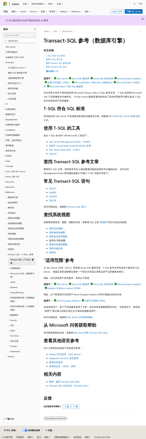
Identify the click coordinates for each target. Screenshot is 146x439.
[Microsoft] (5, 4)
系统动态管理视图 (58, 236)
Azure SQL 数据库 (80, 78)
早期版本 (20, 437)
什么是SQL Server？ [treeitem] (17, 67)
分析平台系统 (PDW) (95, 300)
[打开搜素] (134, 3)
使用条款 (77, 437)
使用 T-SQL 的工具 (54, 59)
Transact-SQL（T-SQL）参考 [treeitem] (22, 261)
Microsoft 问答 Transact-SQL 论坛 (91, 332)
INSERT (52, 192)
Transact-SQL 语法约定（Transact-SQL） (69, 385)
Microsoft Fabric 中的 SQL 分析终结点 (93, 82)
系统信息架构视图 (58, 244)
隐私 (46, 437)
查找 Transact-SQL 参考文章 (58, 63)
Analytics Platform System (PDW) (63, 288)
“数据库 (103, 222)
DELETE (52, 200)
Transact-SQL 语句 (76, 206)
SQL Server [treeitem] (11, 46)
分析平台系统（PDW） (59, 82)
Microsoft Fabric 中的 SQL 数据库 (66, 86)
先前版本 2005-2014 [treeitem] (15, 57)
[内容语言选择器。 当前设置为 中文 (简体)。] (10, 430)
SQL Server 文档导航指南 (79, 317)
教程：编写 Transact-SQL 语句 (64, 381)
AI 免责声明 (7, 437)
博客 (30, 437)
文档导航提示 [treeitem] (12, 52)
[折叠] (35, 29)
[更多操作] (139, 31)
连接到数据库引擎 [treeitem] (16, 78)
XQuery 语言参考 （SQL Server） (65, 354)
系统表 (52, 252)
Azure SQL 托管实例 (103, 78)
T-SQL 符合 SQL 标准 (55, 55)
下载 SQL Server (133, 11)
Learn (46, 31)
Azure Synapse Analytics (129, 78)
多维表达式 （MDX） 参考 (62, 366)
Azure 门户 (117, 11)
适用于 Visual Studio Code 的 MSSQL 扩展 (70, 145)
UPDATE (53, 196)
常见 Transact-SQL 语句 (56, 66)
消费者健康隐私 (61, 437)
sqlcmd (52, 153)
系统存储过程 (56, 248)
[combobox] (19, 35)
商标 (87, 437)
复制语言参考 (56, 362)
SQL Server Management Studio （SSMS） (70, 141)
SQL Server (67, 31)
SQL (55, 31)
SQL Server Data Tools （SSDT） (65, 149)
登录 (141, 3)
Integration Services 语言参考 (63, 358)
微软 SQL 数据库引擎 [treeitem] (17, 72)
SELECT (52, 188)
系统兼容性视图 (57, 232)
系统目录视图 (56, 228)
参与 (39, 437)
